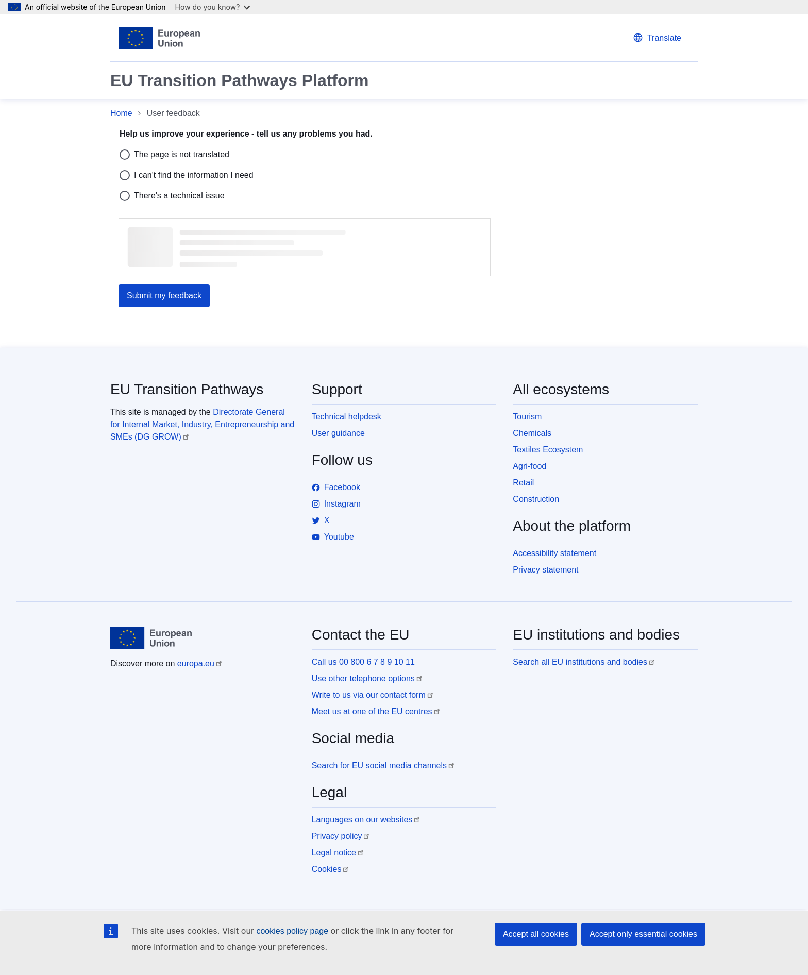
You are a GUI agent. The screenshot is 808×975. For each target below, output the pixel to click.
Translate (664, 37)
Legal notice (334, 852)
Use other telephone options (363, 678)
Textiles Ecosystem (548, 449)
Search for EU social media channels (379, 765)
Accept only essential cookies (643, 934)
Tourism (527, 416)
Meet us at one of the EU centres (372, 711)
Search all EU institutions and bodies (580, 662)
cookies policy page (292, 931)
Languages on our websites (362, 819)
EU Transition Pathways (186, 389)
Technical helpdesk (346, 416)
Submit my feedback (164, 295)
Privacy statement (545, 569)
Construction (536, 499)
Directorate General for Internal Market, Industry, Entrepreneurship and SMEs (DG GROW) (202, 424)
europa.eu (195, 663)
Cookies (327, 869)
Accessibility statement (554, 553)
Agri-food (529, 466)
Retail (523, 482)
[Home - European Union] (159, 38)
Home (121, 113)
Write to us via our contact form (369, 695)
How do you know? (212, 7)
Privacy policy (337, 836)
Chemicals (532, 433)
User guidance (338, 433)
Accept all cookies (536, 934)
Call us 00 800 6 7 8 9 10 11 (363, 662)
